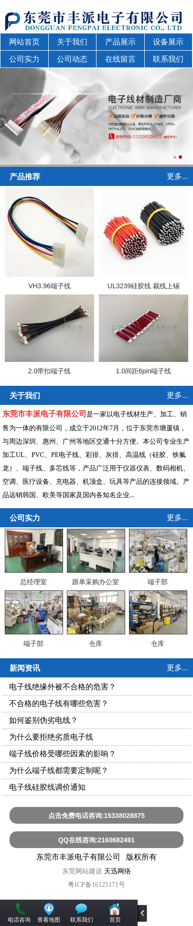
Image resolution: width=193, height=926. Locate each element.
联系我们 (168, 59)
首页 (115, 919)
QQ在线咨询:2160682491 (96, 840)
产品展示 (120, 42)
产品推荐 (25, 177)
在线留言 (120, 59)
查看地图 (48, 919)
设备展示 (168, 42)
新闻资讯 (25, 668)
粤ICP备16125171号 (96, 884)
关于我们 (72, 42)
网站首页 (24, 42)
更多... (177, 176)
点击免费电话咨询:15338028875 (96, 815)
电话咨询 (19, 919)
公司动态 (72, 59)
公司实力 (24, 59)
